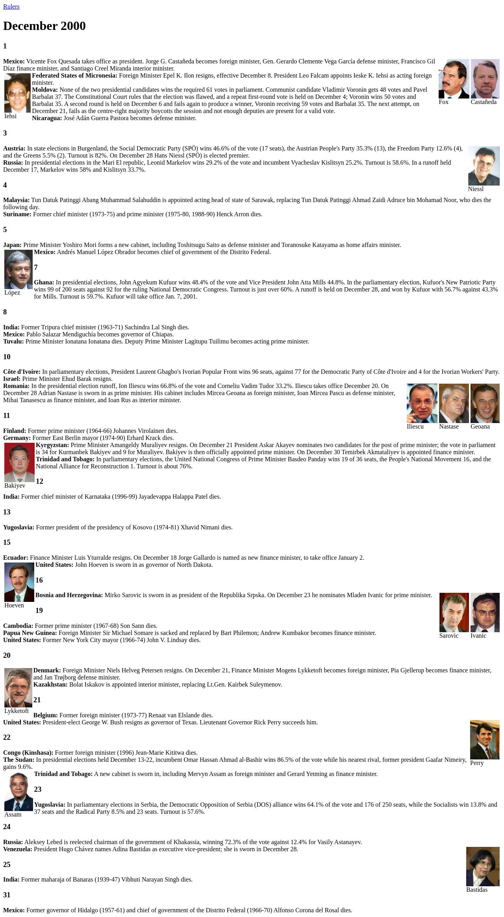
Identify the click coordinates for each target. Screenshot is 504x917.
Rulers (11, 6)
